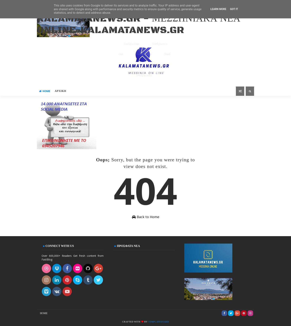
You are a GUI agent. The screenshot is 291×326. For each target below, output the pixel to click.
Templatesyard (158, 321)
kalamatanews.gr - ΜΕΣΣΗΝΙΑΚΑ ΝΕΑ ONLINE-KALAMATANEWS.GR (138, 24)
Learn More (218, 9)
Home (44, 91)
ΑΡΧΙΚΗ (60, 91)
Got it (234, 9)
